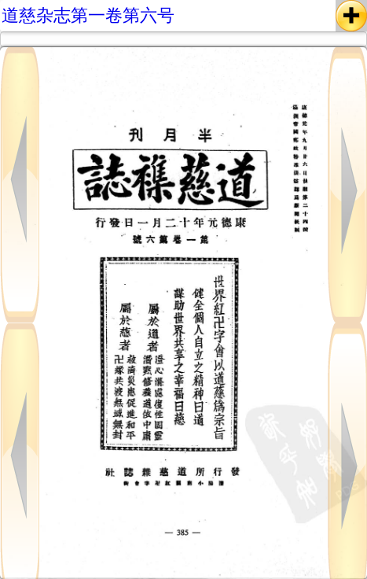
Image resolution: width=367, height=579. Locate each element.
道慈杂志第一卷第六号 (88, 15)
